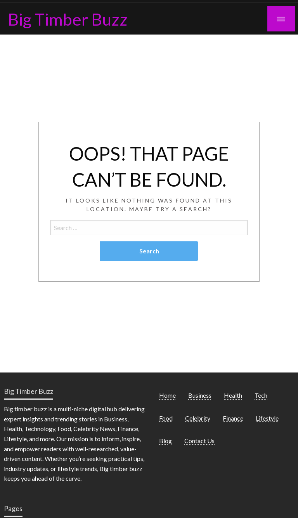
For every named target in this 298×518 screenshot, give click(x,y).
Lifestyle (267, 418)
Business (199, 395)
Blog (165, 440)
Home (167, 395)
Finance (233, 418)
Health (233, 395)
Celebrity (197, 418)
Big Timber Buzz (68, 19)
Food (166, 418)
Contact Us (199, 440)
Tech (261, 395)
